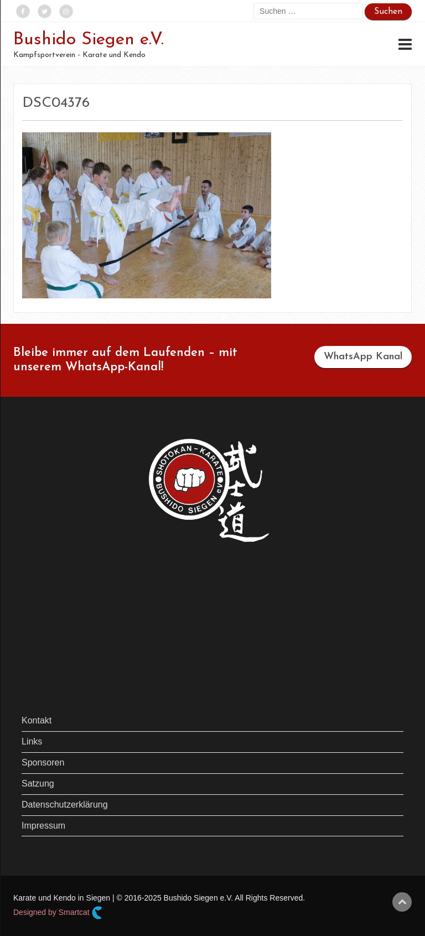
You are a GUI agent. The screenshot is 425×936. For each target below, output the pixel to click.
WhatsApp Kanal (363, 356)
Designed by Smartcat (57, 912)
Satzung (38, 783)
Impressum (43, 825)
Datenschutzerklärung (65, 804)
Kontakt (36, 720)
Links (32, 741)
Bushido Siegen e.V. (88, 40)
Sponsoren (43, 762)
